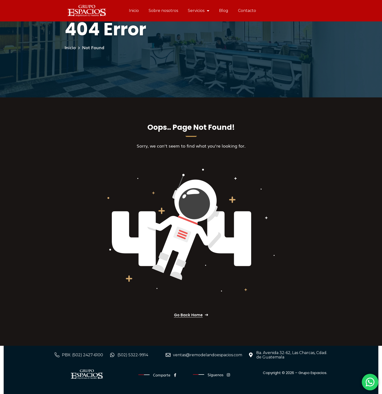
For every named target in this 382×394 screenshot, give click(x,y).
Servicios (198, 10)
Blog (223, 10)
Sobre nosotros (163, 10)
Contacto (247, 10)
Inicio (134, 10)
